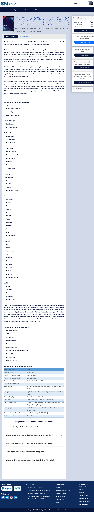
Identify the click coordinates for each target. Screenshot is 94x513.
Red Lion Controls (11, 360)
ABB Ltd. (8, 334)
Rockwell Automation (12, 354)
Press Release (60, 499)
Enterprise (78, 27)
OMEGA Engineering (12, 347)
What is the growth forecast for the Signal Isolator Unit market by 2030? (29, 435)
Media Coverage (61, 493)
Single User (79, 22)
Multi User (78, 24)
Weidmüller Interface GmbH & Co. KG (17, 350)
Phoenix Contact (11, 340)
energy (44, 69)
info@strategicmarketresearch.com (39, 490)
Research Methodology (63, 490)
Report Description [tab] (11, 36)
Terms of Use (83, 495)
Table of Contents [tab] (24, 36)
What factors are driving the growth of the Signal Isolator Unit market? (29, 443)
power (18, 61)
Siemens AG (9, 337)
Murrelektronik (10, 357)
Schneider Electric (11, 330)
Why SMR (59, 487)
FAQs (81, 490)
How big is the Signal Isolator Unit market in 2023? (22, 427)
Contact (81, 493)
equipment (38, 52)
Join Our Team (60, 496)
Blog (57, 502)
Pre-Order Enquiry (84, 55)
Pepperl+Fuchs (10, 344)
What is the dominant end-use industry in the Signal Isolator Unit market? (30, 460)
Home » (3, 10)
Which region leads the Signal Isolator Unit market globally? (25, 452)
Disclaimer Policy (84, 501)
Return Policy (83, 504)
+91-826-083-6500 (36, 487)
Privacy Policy (83, 498)
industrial (25, 54)
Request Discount (84, 67)
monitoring (33, 57)
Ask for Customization (84, 82)
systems (42, 54)
